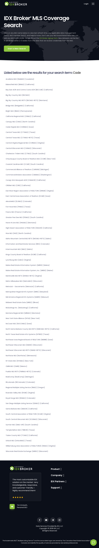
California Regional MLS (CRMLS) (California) (23, 116)
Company (56, 475)
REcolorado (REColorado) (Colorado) (20, 382)
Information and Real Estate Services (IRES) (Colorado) (28, 244)
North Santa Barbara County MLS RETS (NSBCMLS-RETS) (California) (32, 329)
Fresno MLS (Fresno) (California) (19, 212)
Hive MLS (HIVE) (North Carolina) (18, 233)
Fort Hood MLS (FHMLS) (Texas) (18, 207)
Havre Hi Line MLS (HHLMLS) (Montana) (21, 223)
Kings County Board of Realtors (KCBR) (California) (26, 254)
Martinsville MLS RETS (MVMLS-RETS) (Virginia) (24, 276)
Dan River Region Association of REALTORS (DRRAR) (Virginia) (30, 191)
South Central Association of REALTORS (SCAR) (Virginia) (28, 414)
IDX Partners (58, 481)
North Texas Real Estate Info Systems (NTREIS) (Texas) (27, 334)
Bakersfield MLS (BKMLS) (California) (20, 84)
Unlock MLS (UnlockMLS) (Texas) (19, 440)
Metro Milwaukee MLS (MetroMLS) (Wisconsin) (24, 281)
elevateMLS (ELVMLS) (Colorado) (19, 201)
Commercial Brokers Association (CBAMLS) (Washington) (29, 175)
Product (55, 469)
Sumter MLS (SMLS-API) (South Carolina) (22, 425)
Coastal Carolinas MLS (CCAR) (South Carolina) (25, 164)
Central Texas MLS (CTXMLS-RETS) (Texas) (23, 137)
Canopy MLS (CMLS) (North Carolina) (20, 122)
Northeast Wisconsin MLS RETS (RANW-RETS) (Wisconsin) (28, 350)
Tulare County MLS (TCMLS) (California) (22, 435)
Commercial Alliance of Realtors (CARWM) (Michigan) (27, 169)
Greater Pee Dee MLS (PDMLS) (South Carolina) (24, 217)
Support (55, 487)
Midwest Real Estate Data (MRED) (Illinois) (22, 302)
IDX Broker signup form (49, 38)
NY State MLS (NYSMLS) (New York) (19, 361)
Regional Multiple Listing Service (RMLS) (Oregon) (25, 387)
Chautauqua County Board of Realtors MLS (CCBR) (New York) (31, 159)
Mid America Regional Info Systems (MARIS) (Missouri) (27, 297)
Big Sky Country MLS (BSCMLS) (18, 95)
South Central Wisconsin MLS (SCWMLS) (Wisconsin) (27, 419)
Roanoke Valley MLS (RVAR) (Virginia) (20, 393)
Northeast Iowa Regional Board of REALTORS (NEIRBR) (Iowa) (29, 340)
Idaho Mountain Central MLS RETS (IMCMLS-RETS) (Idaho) (28, 238)
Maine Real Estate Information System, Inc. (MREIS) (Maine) (29, 270)
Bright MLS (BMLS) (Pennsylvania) (19, 111)
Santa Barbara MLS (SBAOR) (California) (21, 409)
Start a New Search (17, 48)
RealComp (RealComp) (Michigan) (20, 377)
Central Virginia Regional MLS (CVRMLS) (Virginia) (25, 143)
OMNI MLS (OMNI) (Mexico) (16, 366)
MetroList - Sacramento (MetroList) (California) (25, 286)
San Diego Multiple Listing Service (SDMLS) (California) (27, 403)
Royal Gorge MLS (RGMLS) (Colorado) (20, 398)
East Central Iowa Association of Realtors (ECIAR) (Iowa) (28, 196)
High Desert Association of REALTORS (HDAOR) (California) (29, 228)
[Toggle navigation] (93, 4)
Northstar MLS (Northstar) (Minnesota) (21, 355)
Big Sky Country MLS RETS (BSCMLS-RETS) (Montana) (27, 100)
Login (86, 4)
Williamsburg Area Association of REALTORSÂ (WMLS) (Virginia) (31, 446)
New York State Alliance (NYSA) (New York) (23, 318)
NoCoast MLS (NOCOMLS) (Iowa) (19, 323)
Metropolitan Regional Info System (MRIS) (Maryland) (27, 292)
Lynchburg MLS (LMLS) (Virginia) (18, 260)
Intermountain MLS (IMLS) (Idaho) (19, 249)
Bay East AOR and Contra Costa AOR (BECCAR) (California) (29, 90)
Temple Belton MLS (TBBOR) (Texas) (20, 430)
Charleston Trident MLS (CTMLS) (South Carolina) (25, 153)
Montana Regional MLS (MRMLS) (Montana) (23, 313)
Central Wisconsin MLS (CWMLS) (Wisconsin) (24, 148)
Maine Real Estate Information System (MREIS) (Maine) (28, 265)
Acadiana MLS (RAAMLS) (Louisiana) (20, 79)
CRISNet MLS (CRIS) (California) (18, 185)
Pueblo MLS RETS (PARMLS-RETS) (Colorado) (23, 371)
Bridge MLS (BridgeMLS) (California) (20, 106)
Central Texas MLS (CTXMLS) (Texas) (20, 132)
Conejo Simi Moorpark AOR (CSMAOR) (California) (26, 180)
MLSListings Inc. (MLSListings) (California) (22, 308)
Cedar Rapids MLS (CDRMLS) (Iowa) (20, 127)
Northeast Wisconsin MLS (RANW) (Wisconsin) (24, 345)
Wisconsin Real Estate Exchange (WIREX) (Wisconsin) (27, 451)
